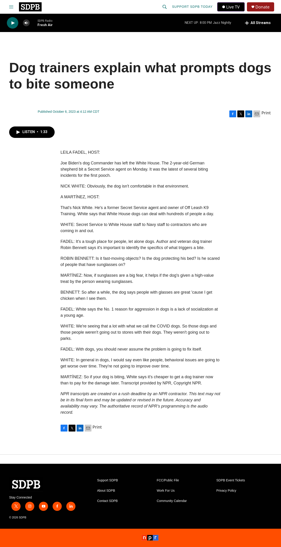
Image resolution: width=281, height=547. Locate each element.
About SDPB (106, 490)
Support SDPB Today (192, 6)
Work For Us (165, 490)
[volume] (26, 23)
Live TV (231, 7)
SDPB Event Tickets (230, 480)
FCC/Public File (168, 480)
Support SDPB (107, 480)
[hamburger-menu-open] (11, 6)
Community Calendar (172, 501)
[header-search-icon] (164, 7)
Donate (262, 7)
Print (266, 112)
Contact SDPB (107, 501)
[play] (12, 23)
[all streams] (257, 23)
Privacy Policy (226, 490)
